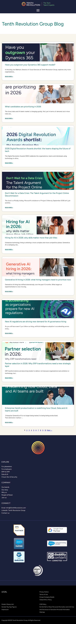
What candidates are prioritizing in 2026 (23, 106)
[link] (6, 466)
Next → (49, 430)
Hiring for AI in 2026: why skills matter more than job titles (31, 238)
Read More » (9, 76)
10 (45, 430)
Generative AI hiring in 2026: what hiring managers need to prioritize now (38, 280)
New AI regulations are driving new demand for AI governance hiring (35, 321)
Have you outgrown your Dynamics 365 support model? (30, 65)
